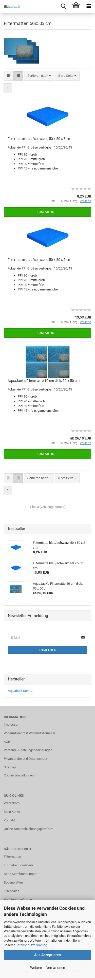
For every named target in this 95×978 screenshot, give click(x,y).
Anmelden (48, 650)
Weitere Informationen (47, 968)
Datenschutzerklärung (31, 945)
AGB (7, 742)
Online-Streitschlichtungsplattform (28, 829)
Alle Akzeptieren (47, 955)
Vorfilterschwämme (18, 899)
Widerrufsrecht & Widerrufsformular (29, 733)
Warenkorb (12, 803)
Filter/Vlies (11, 891)
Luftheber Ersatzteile (18, 865)
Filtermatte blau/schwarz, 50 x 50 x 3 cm (39, 139)
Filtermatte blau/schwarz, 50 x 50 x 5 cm (39, 260)
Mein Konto (12, 812)
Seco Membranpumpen (20, 874)
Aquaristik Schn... (20, 691)
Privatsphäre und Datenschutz (25, 759)
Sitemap (10, 767)
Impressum (12, 724)
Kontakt (9, 820)
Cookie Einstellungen (19, 775)
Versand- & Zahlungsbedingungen (28, 750)
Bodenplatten (13, 882)
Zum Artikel (47, 212)
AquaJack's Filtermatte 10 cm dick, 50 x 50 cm (44, 381)
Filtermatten (12, 857)
